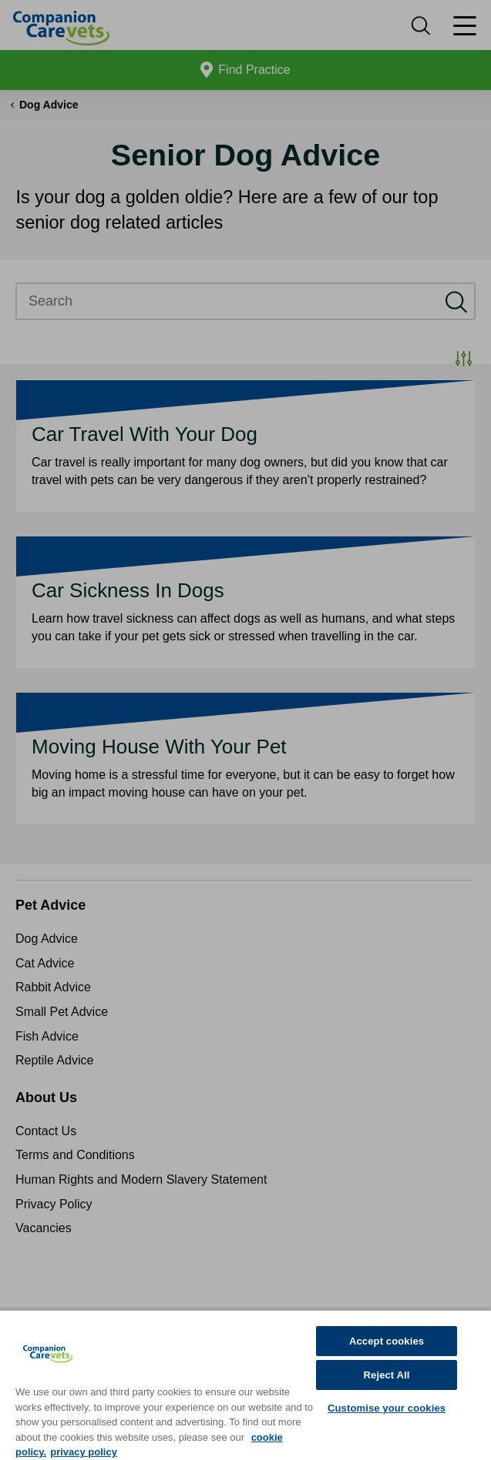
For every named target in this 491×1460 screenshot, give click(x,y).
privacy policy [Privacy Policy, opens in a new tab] (83, 1452)
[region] (245, 1384)
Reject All (387, 1375)
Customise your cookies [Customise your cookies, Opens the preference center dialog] (387, 1408)
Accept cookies (386, 1341)
